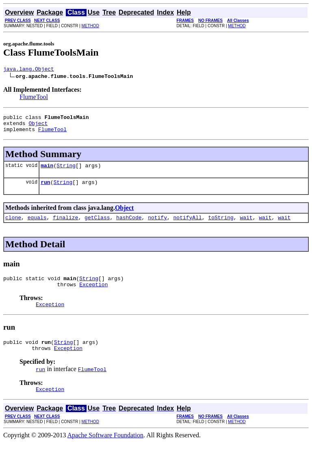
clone (13, 225)
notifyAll (187, 225)
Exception (93, 295)
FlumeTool (34, 98)
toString (220, 225)
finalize (65, 225)
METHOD (90, 26)
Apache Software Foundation (105, 450)
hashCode (128, 225)
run (45, 189)
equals (37, 225)
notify (157, 225)
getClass (97, 225)
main (47, 171)
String (66, 171)
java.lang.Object (28, 69)
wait (246, 225)
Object (38, 126)
